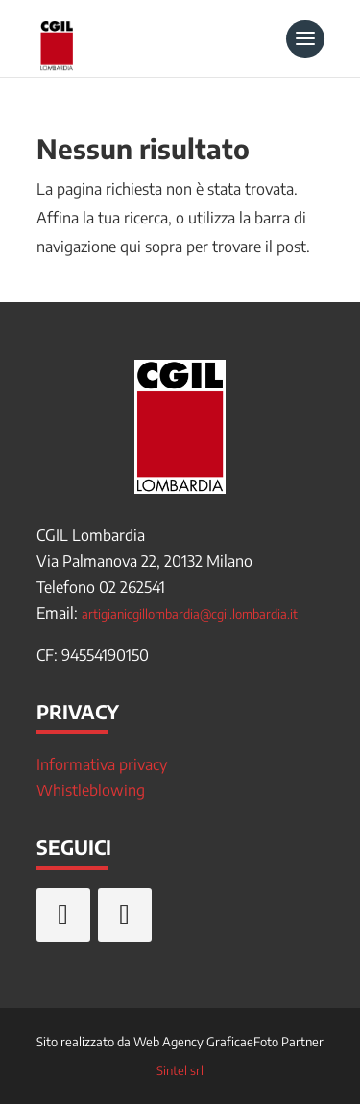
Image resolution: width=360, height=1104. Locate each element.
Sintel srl (180, 1070)
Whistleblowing (90, 790)
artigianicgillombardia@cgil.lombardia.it (190, 614)
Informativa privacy (101, 764)
